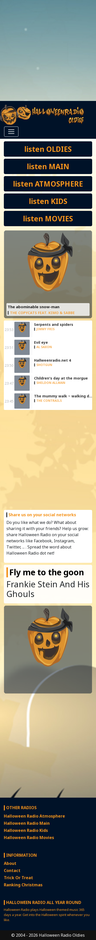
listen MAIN (48, 166)
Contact (12, 870)
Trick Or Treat (18, 877)
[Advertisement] (48, 50)
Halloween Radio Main (27, 823)
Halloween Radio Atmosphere (34, 816)
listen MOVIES (48, 218)
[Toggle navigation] (11, 132)
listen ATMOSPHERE (48, 184)
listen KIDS (48, 201)
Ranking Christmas (23, 885)
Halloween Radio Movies (29, 837)
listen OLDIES (48, 149)
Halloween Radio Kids (26, 830)
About (10, 863)
